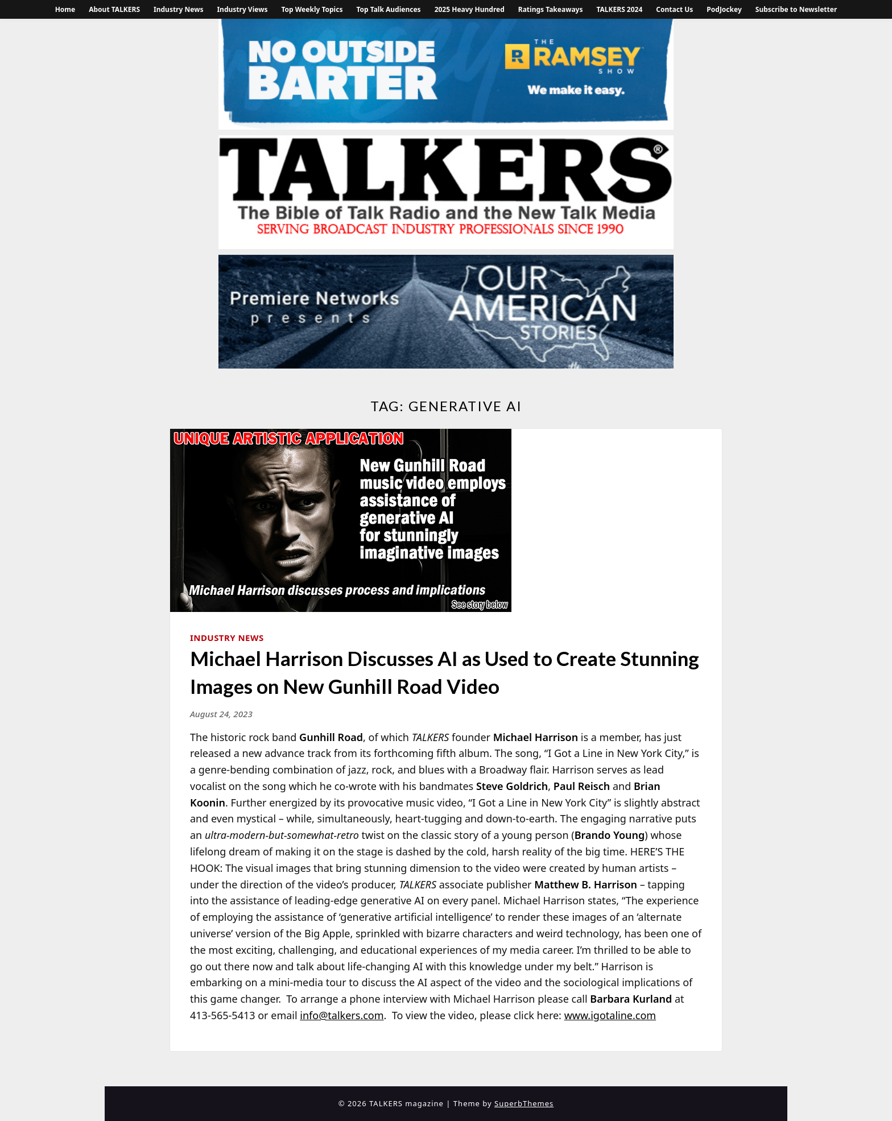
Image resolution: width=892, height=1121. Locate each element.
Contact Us (674, 9)
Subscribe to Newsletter (796, 9)
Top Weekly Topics (311, 9)
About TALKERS (114, 9)
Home (65, 9)
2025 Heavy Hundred (470, 9)
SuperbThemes (524, 1103)
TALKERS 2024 (619, 9)
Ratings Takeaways (550, 9)
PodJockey (724, 9)
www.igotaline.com (610, 1015)
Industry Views (242, 9)
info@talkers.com (341, 1015)
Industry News (178, 9)
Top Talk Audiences (388, 9)
